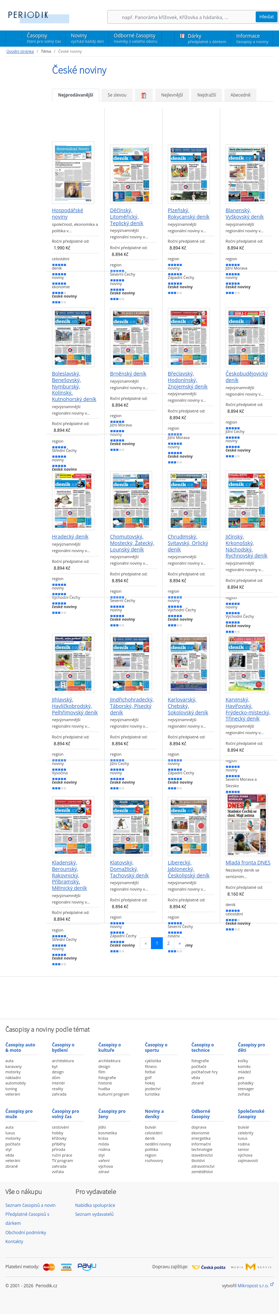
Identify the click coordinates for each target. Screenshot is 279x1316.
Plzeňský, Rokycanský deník (188, 213)
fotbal (150, 1071)
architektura (63, 1060)
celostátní (153, 1132)
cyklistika (153, 1060)
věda (195, 1077)
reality (57, 1088)
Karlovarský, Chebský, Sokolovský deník (188, 705)
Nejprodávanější (75, 95)
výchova (105, 1166)
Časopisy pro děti (251, 1047)
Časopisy (44, 39)
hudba (104, 1088)
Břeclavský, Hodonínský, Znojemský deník (188, 379)
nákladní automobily (15, 1080)
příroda (58, 1149)
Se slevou (117, 95)
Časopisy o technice (202, 1047)
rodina (104, 1149)
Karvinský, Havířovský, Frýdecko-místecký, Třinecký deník (248, 709)
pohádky (245, 1083)
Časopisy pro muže (19, 1113)
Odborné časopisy (135, 38)
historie (105, 1083)
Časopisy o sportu (156, 1047)
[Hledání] (188, 17)
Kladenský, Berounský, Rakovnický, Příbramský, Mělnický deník (69, 875)
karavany (13, 1066)
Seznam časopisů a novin (30, 1205)
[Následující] (179, 943)
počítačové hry (204, 1071)
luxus (10, 1132)
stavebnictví (202, 1155)
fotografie (107, 1077)
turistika (152, 1094)
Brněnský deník (128, 373)
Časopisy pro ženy (112, 1113)
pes (241, 1077)
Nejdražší (206, 95)
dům (56, 1077)
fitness (151, 1066)
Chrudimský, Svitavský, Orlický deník (188, 542)
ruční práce (62, 1155)
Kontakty (14, 1241)
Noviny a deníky (154, 1113)
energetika (201, 1138)
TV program (62, 1160)
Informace (252, 38)
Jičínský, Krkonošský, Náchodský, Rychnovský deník (247, 546)
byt (55, 1066)
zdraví (103, 1171)
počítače (199, 1066)
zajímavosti (248, 1160)
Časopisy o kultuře (109, 1047)
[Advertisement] (139, 997)
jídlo (102, 1127)
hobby (57, 1132)
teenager (246, 1088)
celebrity (245, 1132)
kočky (243, 1060)
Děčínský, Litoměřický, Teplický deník (126, 216)
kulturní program (113, 1094)
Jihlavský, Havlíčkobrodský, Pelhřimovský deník (75, 705)
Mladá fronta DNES (248, 862)
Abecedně (241, 95)
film (101, 1071)
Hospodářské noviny (67, 213)
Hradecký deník (70, 536)
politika (151, 1149)
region (150, 1155)
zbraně (197, 1083)
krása (103, 1138)
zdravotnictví (202, 1166)
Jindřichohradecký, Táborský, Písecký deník (132, 705)
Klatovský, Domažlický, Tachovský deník (129, 868)
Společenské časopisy (251, 1113)
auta (9, 1060)
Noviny (87, 38)
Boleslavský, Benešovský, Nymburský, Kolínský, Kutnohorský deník (74, 386)
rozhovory (154, 1160)
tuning (11, 1088)
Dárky (207, 38)
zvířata (244, 1094)
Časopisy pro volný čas (65, 1113)
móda (103, 1144)
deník (150, 1138)
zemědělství (202, 1171)
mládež (244, 1071)
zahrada (59, 1094)
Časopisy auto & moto (20, 1047)
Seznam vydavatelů (94, 1214)
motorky (12, 1071)
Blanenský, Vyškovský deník (245, 213)
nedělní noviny (158, 1144)
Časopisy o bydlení (63, 1047)
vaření (103, 1160)
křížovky (59, 1138)
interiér (58, 1083)
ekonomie (200, 1132)
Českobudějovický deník (247, 376)
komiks (244, 1066)
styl (8, 1149)
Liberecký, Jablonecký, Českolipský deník (189, 868)
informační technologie (202, 1146)
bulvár (150, 1127)
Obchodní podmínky (25, 1232)
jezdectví (153, 1088)
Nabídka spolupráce (95, 1205)
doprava (199, 1127)
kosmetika (107, 1132)
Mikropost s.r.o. (253, 1286)
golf (148, 1077)
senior (243, 1149)
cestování (60, 1127)
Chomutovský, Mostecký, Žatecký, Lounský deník (132, 542)
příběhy (59, 1144)
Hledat (266, 16)
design (58, 1071)
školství (198, 1160)
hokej (150, 1083)
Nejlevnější (172, 95)
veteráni (12, 1094)
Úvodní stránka (20, 51)
